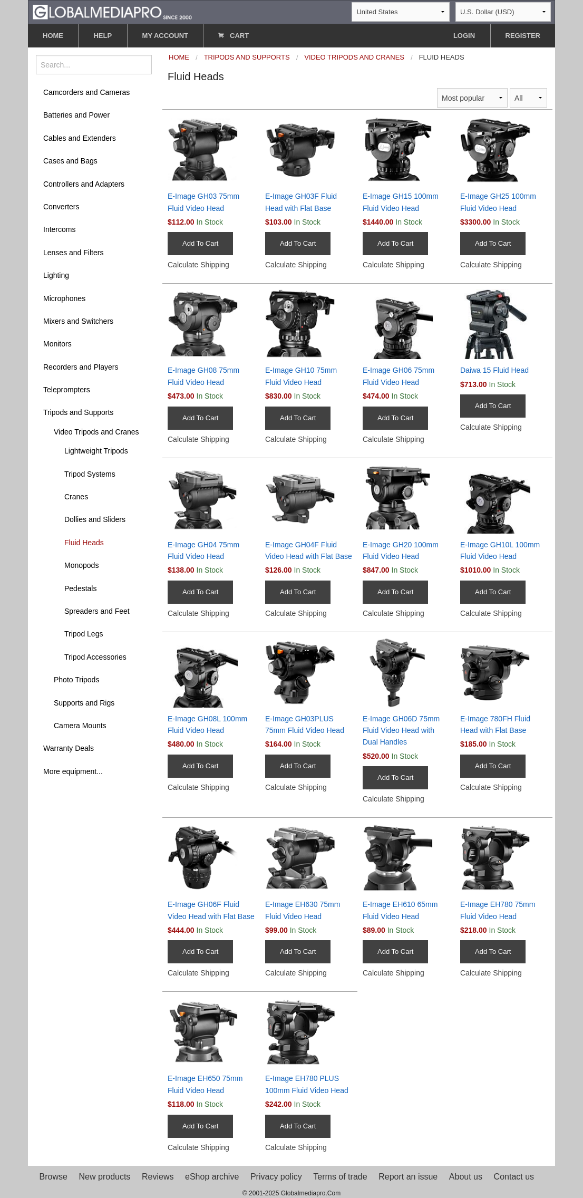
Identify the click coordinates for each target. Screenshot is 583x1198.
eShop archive (212, 1176)
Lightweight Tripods (96, 451)
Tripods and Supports (78, 412)
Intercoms (59, 229)
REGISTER (523, 36)
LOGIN (464, 36)
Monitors (57, 344)
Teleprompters (66, 389)
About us (465, 1176)
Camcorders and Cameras (86, 92)
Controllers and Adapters (83, 184)
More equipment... (73, 771)
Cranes (76, 496)
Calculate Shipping (198, 264)
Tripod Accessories (95, 657)
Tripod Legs (83, 634)
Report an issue (408, 1176)
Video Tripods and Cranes (96, 432)
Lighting (56, 275)
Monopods (81, 565)
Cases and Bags (70, 161)
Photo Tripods (76, 679)
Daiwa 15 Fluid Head (494, 370)
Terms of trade (340, 1176)
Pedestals (80, 588)
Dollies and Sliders (94, 519)
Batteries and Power (76, 115)
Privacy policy (276, 1176)
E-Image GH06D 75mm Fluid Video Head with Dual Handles (401, 730)
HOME (53, 36)
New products (105, 1176)
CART (233, 36)
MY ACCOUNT (165, 36)
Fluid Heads (84, 542)
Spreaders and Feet (97, 611)
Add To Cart (200, 243)
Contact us (514, 1176)
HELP (102, 36)
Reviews (157, 1176)
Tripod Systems (89, 474)
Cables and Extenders (79, 138)
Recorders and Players (80, 367)
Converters (61, 206)
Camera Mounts (80, 725)
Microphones (64, 298)
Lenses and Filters (73, 252)
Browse (53, 1176)
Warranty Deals (68, 748)
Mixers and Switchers (78, 321)
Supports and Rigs (84, 703)
